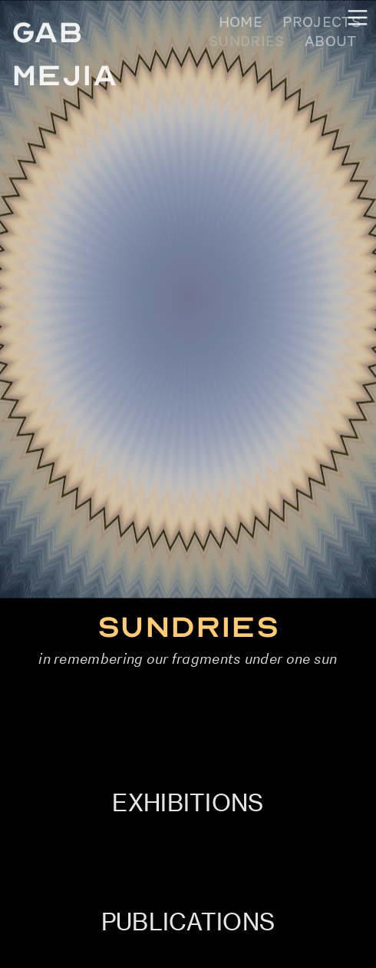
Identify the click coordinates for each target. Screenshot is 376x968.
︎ (358, 18)
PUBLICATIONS (188, 922)
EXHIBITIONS (187, 803)
